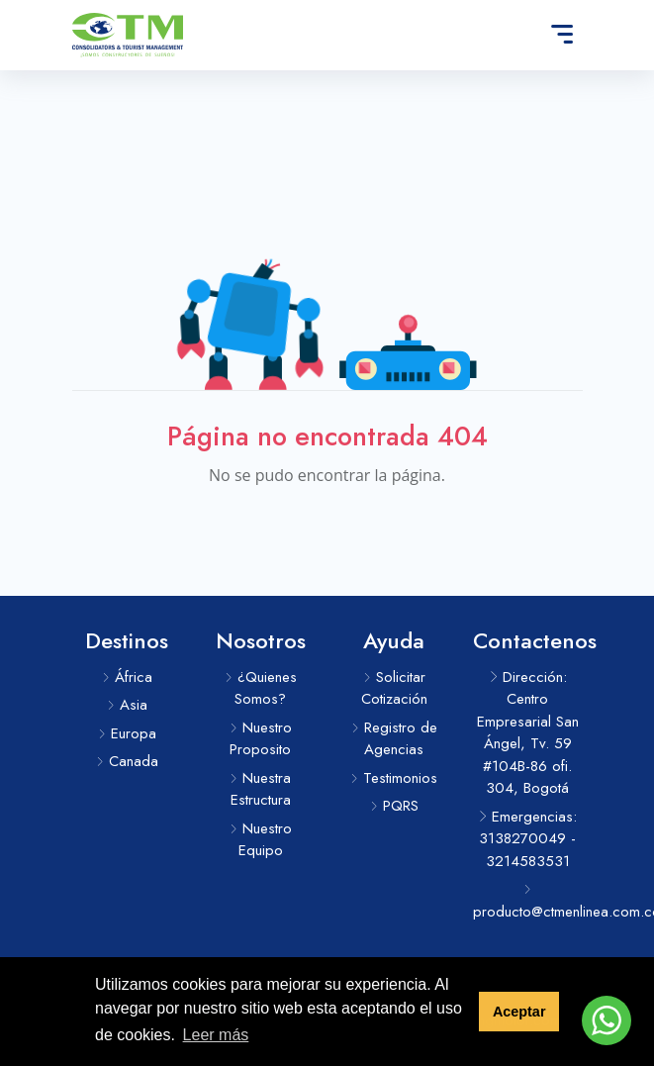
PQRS (394, 806)
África (127, 677)
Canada (127, 761)
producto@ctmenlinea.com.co (528, 903)
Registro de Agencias (394, 739)
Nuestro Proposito (261, 739)
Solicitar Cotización (394, 688)
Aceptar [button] (519, 1011)
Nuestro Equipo (261, 840)
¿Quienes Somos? (261, 688)
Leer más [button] (216, 1034)
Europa (127, 733)
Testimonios (393, 778)
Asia (127, 705)
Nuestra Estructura (260, 789)
